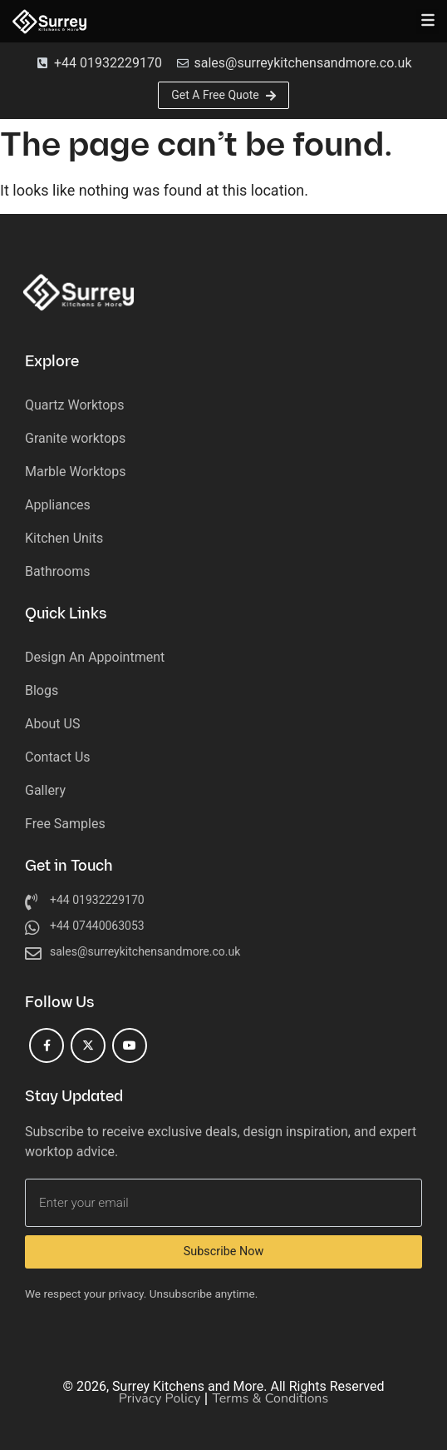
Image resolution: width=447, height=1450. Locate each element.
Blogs (41, 690)
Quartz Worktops (75, 405)
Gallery (45, 790)
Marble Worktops (75, 471)
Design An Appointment (95, 657)
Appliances (58, 505)
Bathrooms (58, 571)
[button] (427, 21)
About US (52, 724)
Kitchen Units (64, 538)
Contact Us (58, 757)
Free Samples (65, 824)
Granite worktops (75, 438)
